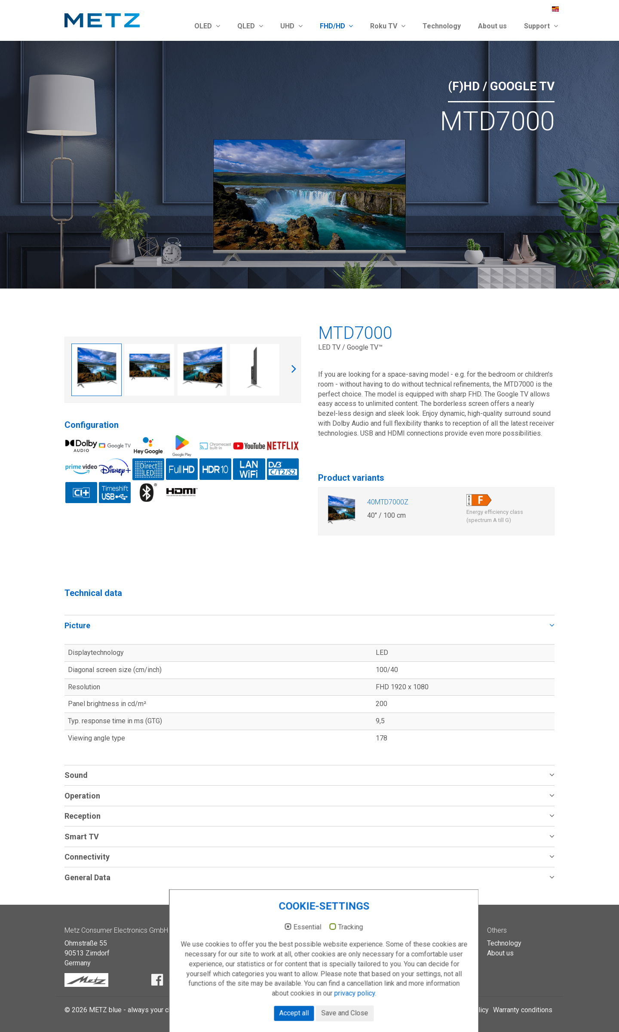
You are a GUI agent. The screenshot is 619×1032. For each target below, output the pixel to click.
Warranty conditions (522, 1010)
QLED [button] (250, 26)
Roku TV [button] (387, 26)
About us (492, 26)
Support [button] (541, 26)
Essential (293, 955)
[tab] (309, 625)
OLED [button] (207, 26)
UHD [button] (291, 26)
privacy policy (340, 1021)
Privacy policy (468, 1010)
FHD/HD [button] (336, 26)
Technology (442, 26)
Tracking (336, 955)
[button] (309, 625)
